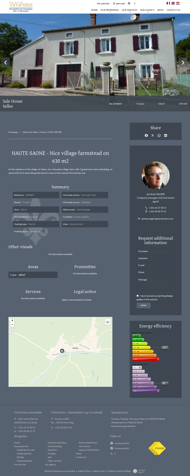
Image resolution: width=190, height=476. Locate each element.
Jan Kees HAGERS (156, 194)
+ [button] (12, 321)
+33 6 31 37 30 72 (157, 207)
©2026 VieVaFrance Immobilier (60, 471)
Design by (138, 471)
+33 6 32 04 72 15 (157, 211)
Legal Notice (84, 471)
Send (143, 305)
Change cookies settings (119, 471)
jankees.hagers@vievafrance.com (157, 218)
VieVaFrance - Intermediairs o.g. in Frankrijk (76, 412)
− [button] (12, 325)
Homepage (13, 132)
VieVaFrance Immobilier (28, 412)
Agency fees (99, 471)
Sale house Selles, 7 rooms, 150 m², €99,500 (42, 132)
